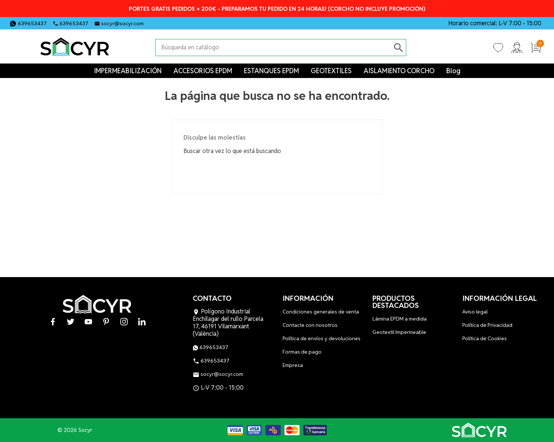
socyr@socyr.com (122, 23)
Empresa (293, 365)
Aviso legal (475, 311)
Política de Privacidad (487, 325)
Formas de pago (302, 351)
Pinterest (194, 22)
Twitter (169, 22)
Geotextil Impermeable (399, 332)
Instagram (207, 22)
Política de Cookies (484, 338)
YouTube (182, 22)
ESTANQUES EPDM (271, 70)
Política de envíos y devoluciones (322, 338)
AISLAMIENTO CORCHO (399, 70)
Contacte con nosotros (310, 325)
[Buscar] (273, 47)
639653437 (32, 23)
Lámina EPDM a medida (399, 318)
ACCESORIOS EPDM (202, 70)
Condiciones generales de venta (321, 311)
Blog (453, 70)
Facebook (157, 22)
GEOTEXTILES (331, 70)
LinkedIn (220, 22)
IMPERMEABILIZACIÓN (128, 70)
